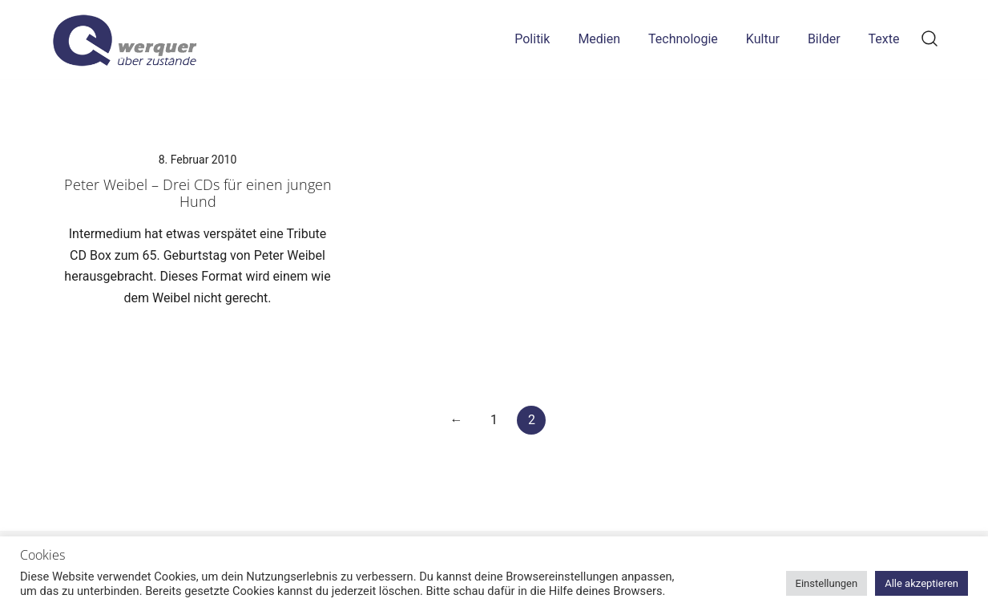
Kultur (763, 39)
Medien (599, 39)
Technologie (683, 39)
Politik (532, 39)
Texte (884, 39)
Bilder (824, 39)
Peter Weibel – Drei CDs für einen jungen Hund (198, 193)
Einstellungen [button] (827, 583)
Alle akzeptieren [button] (921, 583)
